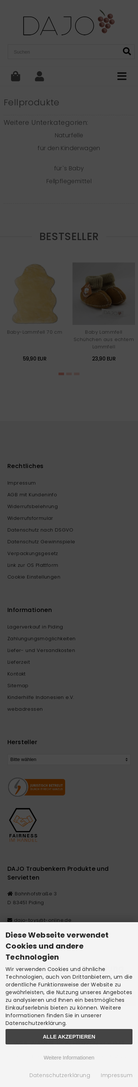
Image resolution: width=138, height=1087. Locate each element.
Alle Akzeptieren (69, 1037)
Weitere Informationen (69, 1058)
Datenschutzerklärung (59, 1075)
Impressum (116, 1075)
